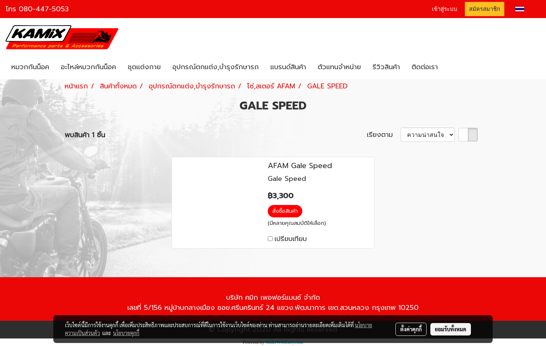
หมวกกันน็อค (30, 67)
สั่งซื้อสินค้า (285, 211)
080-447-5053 (44, 9)
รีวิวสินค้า (386, 67)
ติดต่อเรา (425, 67)
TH (525, 9)
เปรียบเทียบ (291, 239)
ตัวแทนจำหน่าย (339, 67)
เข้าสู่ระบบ (444, 9)
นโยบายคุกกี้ (126, 332)
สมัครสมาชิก (484, 9)
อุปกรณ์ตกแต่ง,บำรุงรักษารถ (215, 67)
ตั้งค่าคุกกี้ (411, 329)
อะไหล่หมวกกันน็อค (88, 67)
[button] (450, 67)
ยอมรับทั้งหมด (450, 329)
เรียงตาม (384, 135)
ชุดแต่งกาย (144, 67)
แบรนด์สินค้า (288, 67)
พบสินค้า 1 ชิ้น (85, 135)
